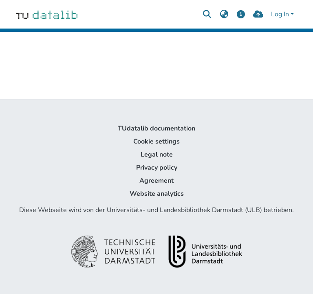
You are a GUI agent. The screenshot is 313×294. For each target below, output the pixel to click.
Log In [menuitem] (280, 14)
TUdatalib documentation (156, 128)
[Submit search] (207, 14)
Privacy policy (156, 167)
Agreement (156, 180)
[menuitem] (224, 14)
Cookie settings (156, 141)
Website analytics (157, 193)
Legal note (157, 154)
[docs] (241, 14)
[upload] (258, 14)
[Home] (46, 14)
